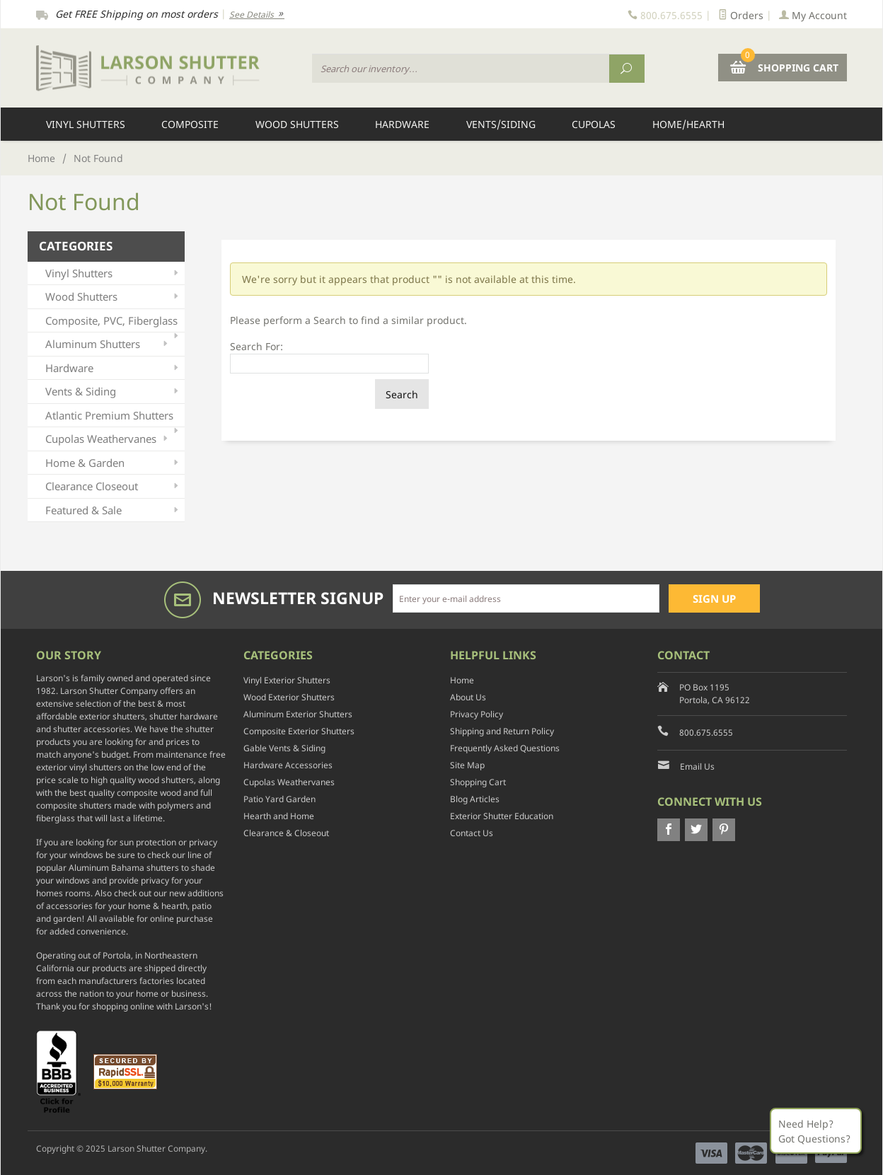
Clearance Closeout (113, 486)
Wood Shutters (297, 124)
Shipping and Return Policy (502, 731)
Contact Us (471, 833)
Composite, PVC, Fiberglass (113, 322)
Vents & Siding (113, 391)
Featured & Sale (113, 510)
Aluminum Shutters (108, 344)
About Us (468, 697)
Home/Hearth (688, 124)
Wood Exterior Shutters (289, 697)
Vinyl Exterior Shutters (286, 680)
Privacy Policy (476, 714)
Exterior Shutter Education (501, 816)
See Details (256, 14)
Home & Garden (113, 463)
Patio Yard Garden (279, 799)
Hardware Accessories (288, 765)
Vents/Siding (501, 124)
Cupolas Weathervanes (108, 439)
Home (41, 158)
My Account (813, 15)
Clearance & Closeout (286, 833)
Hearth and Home (278, 816)
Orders (740, 15)
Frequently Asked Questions (505, 748)
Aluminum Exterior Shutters (297, 714)
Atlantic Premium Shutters (113, 417)
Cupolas (594, 124)
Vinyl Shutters (85, 124)
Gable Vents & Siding (284, 748)
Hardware (402, 124)
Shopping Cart (478, 782)
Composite (190, 124)
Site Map (467, 765)
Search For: (256, 346)
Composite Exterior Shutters (298, 731)
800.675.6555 (706, 733)
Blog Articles (475, 799)
